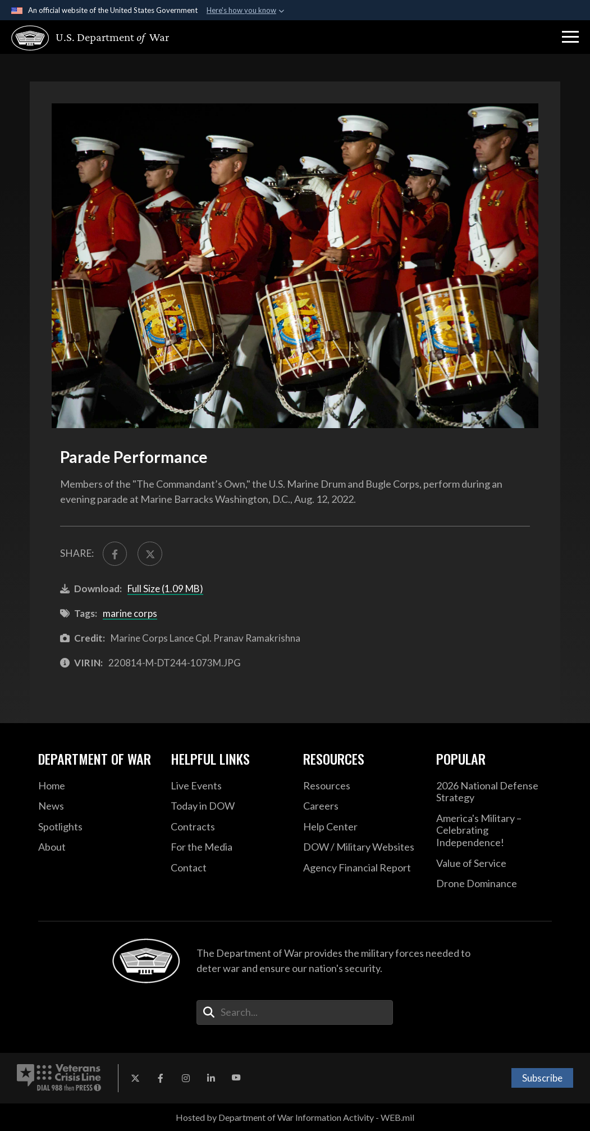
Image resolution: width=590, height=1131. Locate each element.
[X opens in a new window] (135, 1078)
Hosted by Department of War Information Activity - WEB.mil (295, 1117)
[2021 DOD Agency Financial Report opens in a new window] (361, 868)
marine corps (130, 613)
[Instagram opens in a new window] (185, 1078)
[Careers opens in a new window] (361, 806)
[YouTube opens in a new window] (236, 1078)
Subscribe (542, 1078)
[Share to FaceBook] (115, 554)
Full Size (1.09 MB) (165, 588)
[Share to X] (150, 554)
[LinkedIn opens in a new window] (211, 1078)
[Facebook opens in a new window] (160, 1078)
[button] (570, 37)
